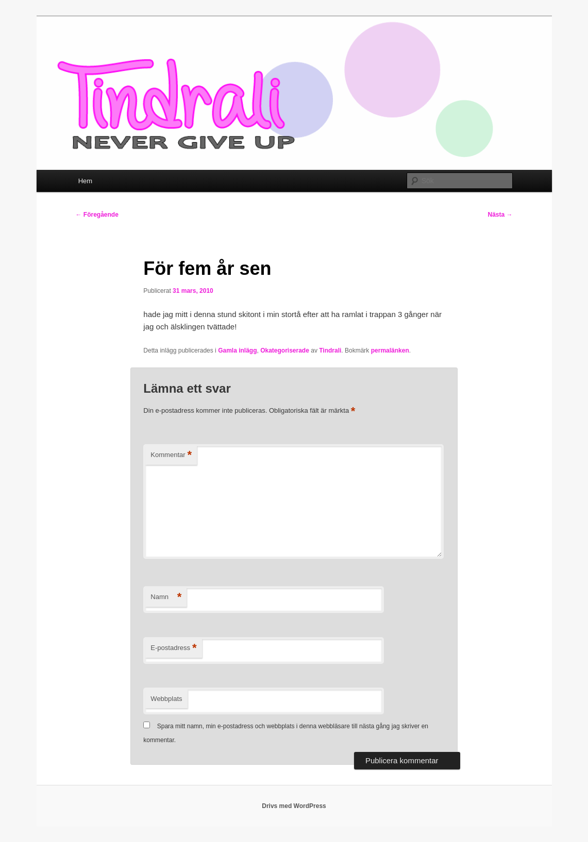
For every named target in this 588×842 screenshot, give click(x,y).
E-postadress (173, 648)
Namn (165, 597)
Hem (85, 181)
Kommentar (171, 455)
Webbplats (166, 699)
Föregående (97, 214)
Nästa (500, 214)
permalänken (390, 350)
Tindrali (330, 350)
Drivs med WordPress (294, 806)
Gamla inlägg (237, 350)
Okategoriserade (284, 350)
